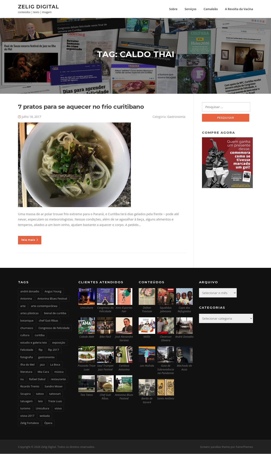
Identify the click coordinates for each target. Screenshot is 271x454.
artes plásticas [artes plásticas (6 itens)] (29, 313)
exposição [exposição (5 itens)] (58, 343)
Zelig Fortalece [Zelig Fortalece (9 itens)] (29, 423)
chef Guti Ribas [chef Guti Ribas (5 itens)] (48, 321)
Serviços (190, 9)
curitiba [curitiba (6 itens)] (39, 335)
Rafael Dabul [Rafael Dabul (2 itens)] (37, 379)
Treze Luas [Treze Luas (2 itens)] (55, 401)
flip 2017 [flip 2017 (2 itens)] (53, 350)
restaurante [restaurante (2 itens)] (58, 379)
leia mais (29, 240)
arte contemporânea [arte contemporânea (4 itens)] (44, 306)
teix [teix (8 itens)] (40, 401)
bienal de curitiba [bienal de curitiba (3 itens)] (55, 313)
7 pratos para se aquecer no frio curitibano (81, 106)
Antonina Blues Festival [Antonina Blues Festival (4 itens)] (52, 299)
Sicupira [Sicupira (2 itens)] (25, 394)
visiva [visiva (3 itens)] (58, 408)
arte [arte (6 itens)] (22, 306)
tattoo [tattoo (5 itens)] (40, 394)
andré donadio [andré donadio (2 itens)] (29, 291)
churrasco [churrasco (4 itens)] (26, 328)
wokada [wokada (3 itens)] (45, 416)
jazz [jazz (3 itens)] (42, 365)
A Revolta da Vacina (239, 9)
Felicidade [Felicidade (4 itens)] (26, 350)
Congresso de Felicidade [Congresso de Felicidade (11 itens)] (54, 328)
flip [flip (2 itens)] (41, 350)
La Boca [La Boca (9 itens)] (55, 365)
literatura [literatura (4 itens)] (26, 372)
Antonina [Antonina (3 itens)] (26, 299)
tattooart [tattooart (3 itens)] (55, 394)
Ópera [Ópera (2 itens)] (48, 423)
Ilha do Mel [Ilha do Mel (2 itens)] (27, 365)
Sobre (173, 9)
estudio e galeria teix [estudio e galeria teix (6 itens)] (33, 343)
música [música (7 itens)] (59, 372)
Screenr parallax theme (215, 447)
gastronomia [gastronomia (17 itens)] (46, 357)
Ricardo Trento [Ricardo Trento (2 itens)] (29, 387)
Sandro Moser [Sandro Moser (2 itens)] (54, 387)
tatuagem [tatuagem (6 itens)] (26, 401)
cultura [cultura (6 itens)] (24, 335)
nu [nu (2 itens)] (22, 379)
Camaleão (211, 9)
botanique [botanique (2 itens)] (26, 321)
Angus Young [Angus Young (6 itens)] (53, 291)
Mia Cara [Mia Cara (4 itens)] (43, 372)
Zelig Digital (38, 7)
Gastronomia (176, 117)
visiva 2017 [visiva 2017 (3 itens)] (27, 416)
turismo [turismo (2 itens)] (25, 408)
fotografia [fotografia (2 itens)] (26, 357)
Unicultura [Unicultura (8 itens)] (42, 408)
